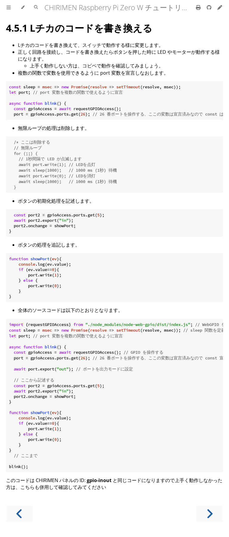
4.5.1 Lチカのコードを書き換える (79, 27)
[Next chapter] (209, 514)
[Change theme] (22, 7)
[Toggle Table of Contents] (8, 7)
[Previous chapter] (19, 514)
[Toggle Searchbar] (36, 7)
